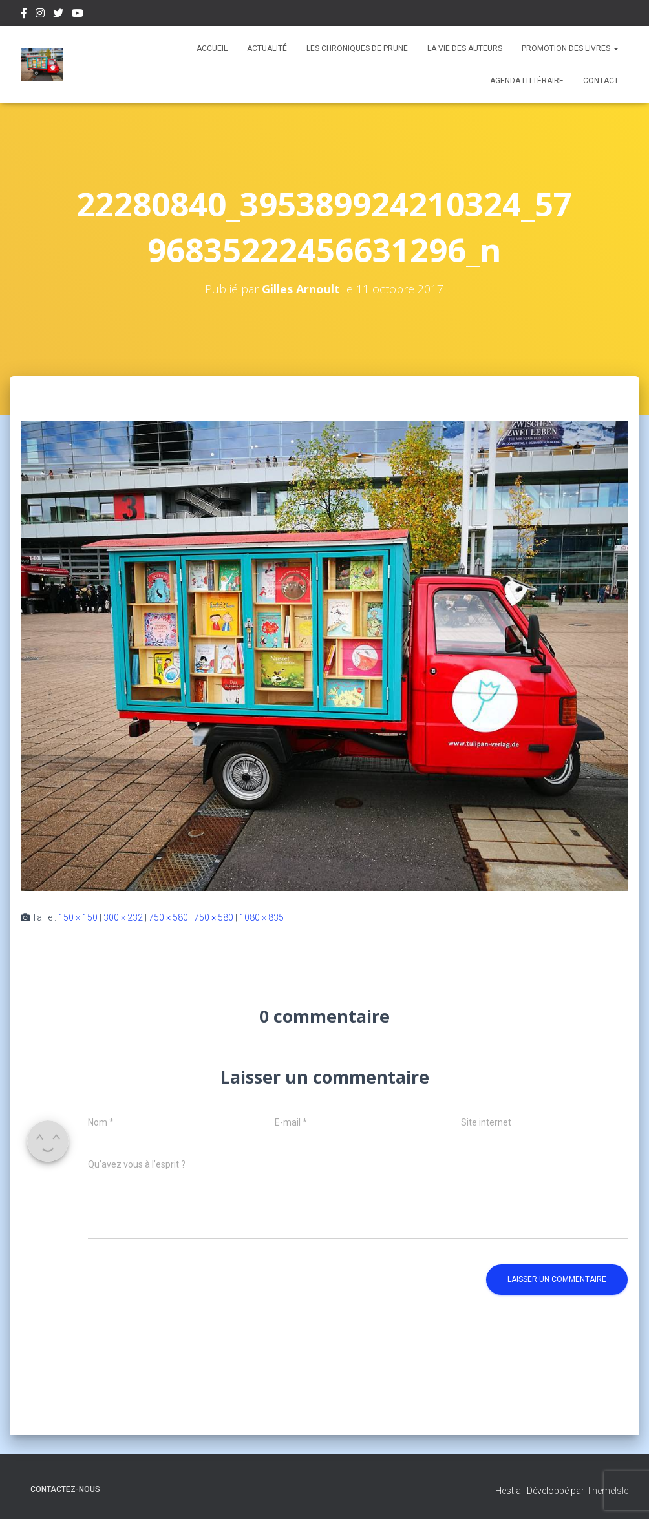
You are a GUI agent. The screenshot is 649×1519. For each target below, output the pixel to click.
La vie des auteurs (464, 48)
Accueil (212, 48)
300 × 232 (123, 917)
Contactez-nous (65, 1489)
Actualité (267, 48)
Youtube (77, 15)
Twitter (58, 15)
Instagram (40, 15)
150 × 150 (78, 917)
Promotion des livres (570, 48)
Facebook (24, 15)
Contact (601, 80)
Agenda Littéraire (527, 80)
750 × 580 (168, 917)
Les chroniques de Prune (357, 48)
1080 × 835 (261, 917)
